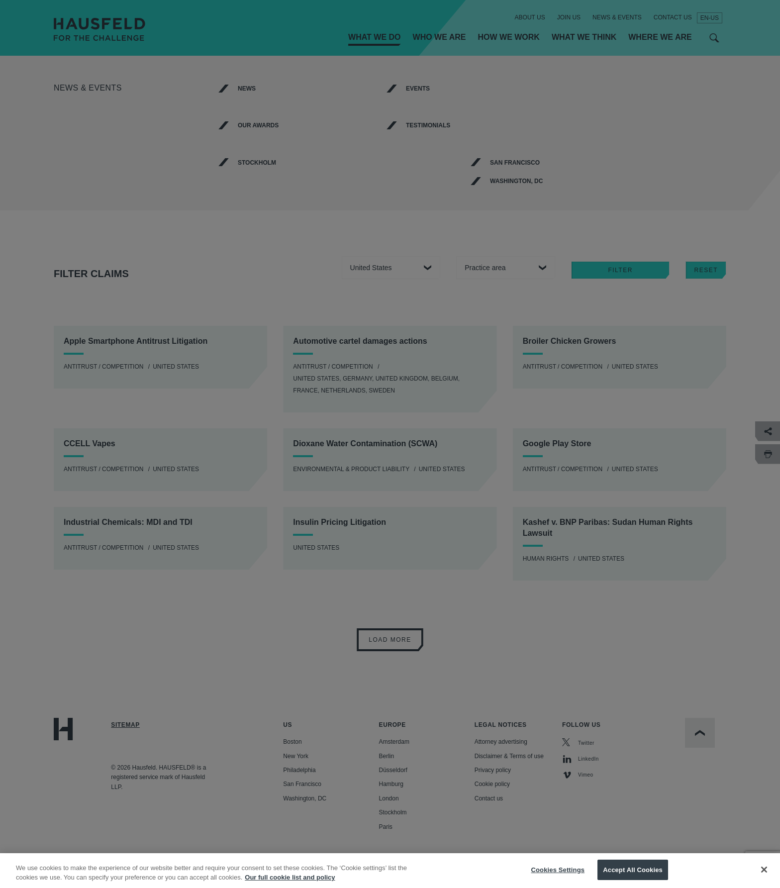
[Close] (764, 877)
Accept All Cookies (633, 877)
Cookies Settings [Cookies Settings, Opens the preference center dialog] (558, 877)
